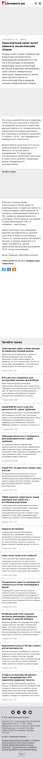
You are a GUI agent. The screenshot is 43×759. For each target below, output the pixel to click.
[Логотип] (13, 3)
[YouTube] (30, 712)
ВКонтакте (8, 263)
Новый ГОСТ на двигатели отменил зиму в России (21, 469)
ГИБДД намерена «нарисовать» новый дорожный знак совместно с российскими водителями (20, 499)
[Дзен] (13, 712)
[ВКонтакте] (9, 269)
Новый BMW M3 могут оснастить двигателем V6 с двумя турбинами (18, 408)
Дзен (37, 261)
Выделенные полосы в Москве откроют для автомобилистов (21, 647)
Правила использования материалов (16, 740)
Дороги (23, 39)
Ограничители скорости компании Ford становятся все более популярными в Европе (21, 585)
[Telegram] (4, 269)
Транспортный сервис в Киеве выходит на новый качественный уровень (21, 349)
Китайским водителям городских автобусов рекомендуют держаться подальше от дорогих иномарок (19, 616)
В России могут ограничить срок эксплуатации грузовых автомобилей (20, 379)
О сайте (5, 737)
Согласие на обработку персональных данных (19, 749)
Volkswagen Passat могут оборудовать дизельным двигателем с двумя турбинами (20, 439)
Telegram (30, 261)
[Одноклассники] (14, 269)
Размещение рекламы (17, 737)
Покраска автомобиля (13, 529)
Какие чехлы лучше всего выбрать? (19, 555)
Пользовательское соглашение (24, 747)
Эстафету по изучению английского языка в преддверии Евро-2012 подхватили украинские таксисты (19, 677)
